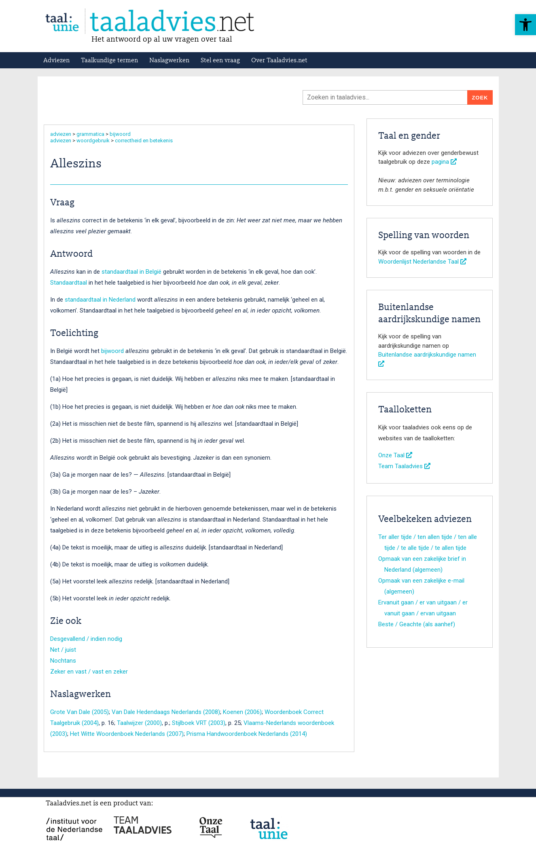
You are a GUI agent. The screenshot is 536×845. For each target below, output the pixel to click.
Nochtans (63, 660)
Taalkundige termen (109, 60)
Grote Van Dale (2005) (79, 712)
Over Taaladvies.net (279, 60)
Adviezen (56, 60)
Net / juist (63, 649)
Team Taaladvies (404, 466)
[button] (525, 24)
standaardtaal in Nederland (100, 299)
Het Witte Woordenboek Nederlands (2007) (127, 733)
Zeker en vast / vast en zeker (89, 671)
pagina (444, 161)
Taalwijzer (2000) (139, 723)
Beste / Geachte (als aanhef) (416, 624)
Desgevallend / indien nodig (86, 638)
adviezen (60, 134)
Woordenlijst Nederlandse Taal (422, 261)
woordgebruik (93, 140)
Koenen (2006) (242, 712)
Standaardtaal (68, 282)
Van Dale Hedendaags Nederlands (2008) (166, 712)
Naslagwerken (169, 60)
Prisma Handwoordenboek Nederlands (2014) (246, 733)
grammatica (90, 134)
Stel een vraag (220, 60)
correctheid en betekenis (144, 140)
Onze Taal (395, 455)
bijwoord (120, 134)
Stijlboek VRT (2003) (198, 723)
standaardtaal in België (131, 271)
